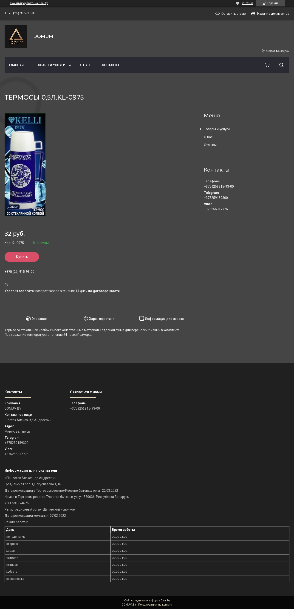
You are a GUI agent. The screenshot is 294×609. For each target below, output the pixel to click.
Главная (16, 65)
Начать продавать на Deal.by (29, 3)
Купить (22, 257)
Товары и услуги (50, 65)
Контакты (110, 65)
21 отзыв (247, 3)
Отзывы (210, 145)
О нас (85, 65)
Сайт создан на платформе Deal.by (147, 600)
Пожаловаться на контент (155, 604)
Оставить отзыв (233, 13)
